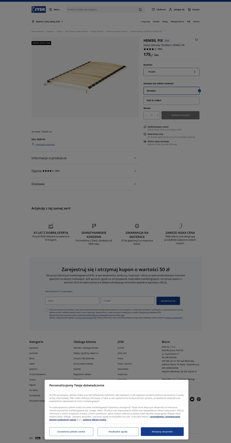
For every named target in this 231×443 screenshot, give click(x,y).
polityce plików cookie (94, 419)
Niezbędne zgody (118, 431)
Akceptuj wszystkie (162, 431)
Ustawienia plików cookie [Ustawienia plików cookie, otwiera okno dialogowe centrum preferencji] (71, 431)
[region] (116, 409)
